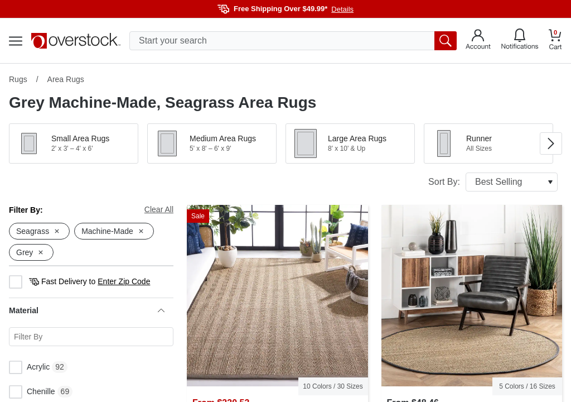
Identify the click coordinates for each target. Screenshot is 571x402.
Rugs (18, 79)
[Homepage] (75, 41)
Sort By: (493, 182)
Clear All (158, 209)
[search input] (293, 40)
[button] (73, 143)
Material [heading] (86, 310)
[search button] (445, 40)
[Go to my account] (478, 40)
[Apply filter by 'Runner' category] (488, 143)
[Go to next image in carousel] (551, 143)
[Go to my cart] (555, 41)
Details (342, 9)
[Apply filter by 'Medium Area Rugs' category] (212, 143)
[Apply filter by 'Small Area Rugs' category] (73, 143)
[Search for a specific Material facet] (91, 336)
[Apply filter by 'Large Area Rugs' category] (350, 143)
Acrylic (29, 367)
